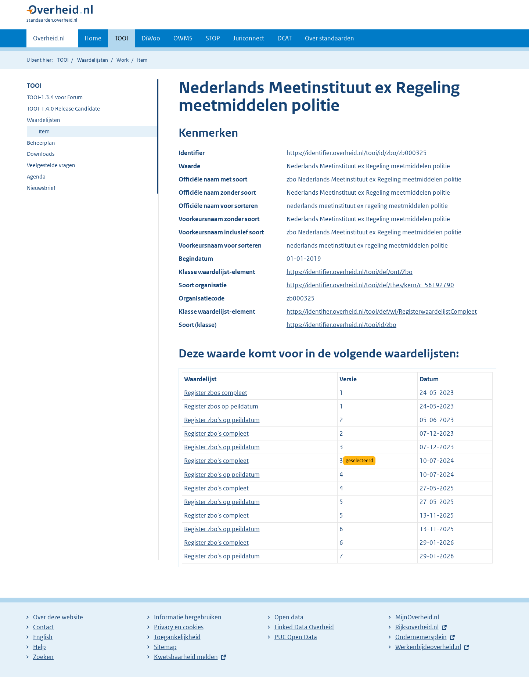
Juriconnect (248, 38)
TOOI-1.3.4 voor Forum (55, 97)
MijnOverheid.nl (417, 617)
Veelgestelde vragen (51, 165)
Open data (288, 617)
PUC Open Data (295, 637)
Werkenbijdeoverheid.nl (428, 647)
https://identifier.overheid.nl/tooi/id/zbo (341, 325)
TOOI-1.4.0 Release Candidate (63, 108)
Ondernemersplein (421, 637)
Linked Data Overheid (304, 627)
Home (92, 38)
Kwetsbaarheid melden (186, 657)
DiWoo (150, 38)
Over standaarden (329, 38)
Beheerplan (41, 142)
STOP (213, 38)
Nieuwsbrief (41, 187)
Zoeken (43, 657)
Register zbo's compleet (216, 433)
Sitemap (165, 647)
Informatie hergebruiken (188, 617)
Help (39, 647)
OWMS (182, 38)
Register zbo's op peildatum (222, 420)
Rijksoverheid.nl (417, 627)
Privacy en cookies (179, 627)
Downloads (40, 153)
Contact (43, 627)
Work (122, 60)
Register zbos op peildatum (221, 406)
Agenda (36, 176)
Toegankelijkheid (177, 637)
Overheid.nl (49, 40)
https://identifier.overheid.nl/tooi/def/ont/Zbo (350, 272)
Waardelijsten (92, 60)
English (43, 637)
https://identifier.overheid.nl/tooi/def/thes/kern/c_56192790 (370, 285)
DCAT (284, 38)
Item (44, 131)
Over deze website (58, 617)
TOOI (121, 38)
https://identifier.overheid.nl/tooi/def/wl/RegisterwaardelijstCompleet (382, 311)
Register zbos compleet (215, 393)
